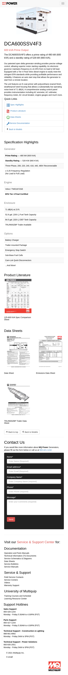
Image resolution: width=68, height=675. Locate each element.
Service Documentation (18, 123)
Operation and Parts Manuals (16, 553)
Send (11, 519)
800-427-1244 (10, 623)
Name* (10, 457)
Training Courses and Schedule (17, 596)
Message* (11, 497)
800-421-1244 (46, 450)
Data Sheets (13, 117)
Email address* (14, 467)
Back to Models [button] (30, 432)
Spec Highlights (15, 105)
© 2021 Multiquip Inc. (15, 653)
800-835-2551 (10, 645)
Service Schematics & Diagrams (18, 558)
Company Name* (14, 477)
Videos (7, 583)
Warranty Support (11, 585)
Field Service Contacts (13, 577)
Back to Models (14, 129)
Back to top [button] (12, 432)
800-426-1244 (10, 612)
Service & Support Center (35, 542)
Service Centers (11, 580)
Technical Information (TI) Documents (20, 556)
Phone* (10, 487)
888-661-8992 (10, 634)
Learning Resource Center (15, 599)
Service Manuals (11, 567)
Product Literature (16, 111)
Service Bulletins (11, 564)
